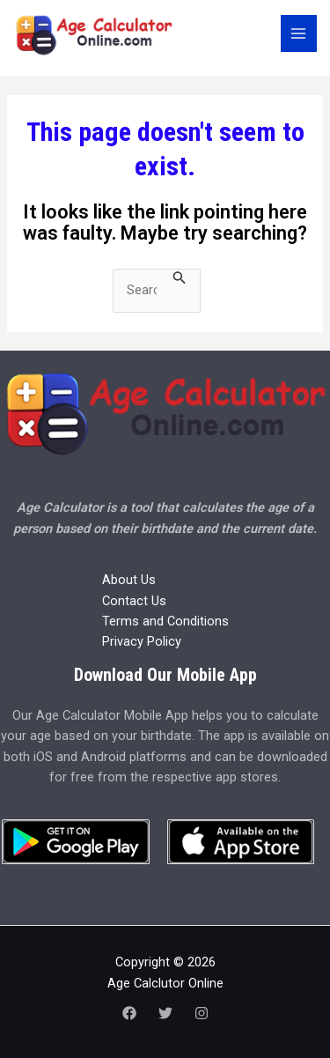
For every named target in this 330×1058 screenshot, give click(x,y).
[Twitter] (165, 1013)
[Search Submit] (179, 278)
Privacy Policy (141, 641)
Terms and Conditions (165, 621)
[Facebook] (129, 1013)
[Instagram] (201, 1013)
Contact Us (134, 601)
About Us (129, 580)
